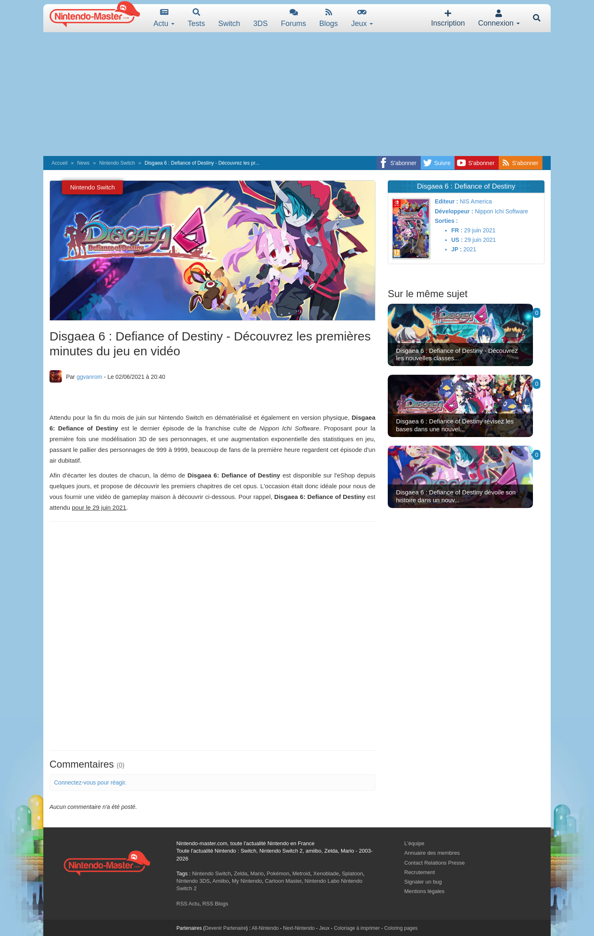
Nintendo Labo (321, 881)
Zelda (241, 873)
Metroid (301, 873)
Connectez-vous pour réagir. (90, 782)
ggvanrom (89, 376)
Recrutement (419, 872)
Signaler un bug (423, 882)
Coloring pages (400, 928)
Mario (257, 873)
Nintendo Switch (117, 163)
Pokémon (278, 873)
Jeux (362, 18)
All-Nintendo (265, 928)
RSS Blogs (215, 904)
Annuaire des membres (432, 853)
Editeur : (446, 201)
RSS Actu (188, 904)
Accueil (60, 163)
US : (457, 239)
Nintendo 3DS (193, 881)
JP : (456, 249)
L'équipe (414, 843)
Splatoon (352, 873)
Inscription (448, 18)
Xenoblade (326, 873)
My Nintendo (247, 881)
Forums (293, 18)
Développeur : (454, 211)
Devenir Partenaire (225, 928)
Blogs (328, 18)
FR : (456, 230)
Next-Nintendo (299, 928)
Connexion (499, 18)
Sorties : (446, 220)
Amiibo (220, 881)
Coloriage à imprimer (357, 928)
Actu (163, 18)
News (83, 163)
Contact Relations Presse (434, 863)
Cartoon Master (283, 881)
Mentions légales (424, 891)
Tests (196, 18)
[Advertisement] (297, 94)
